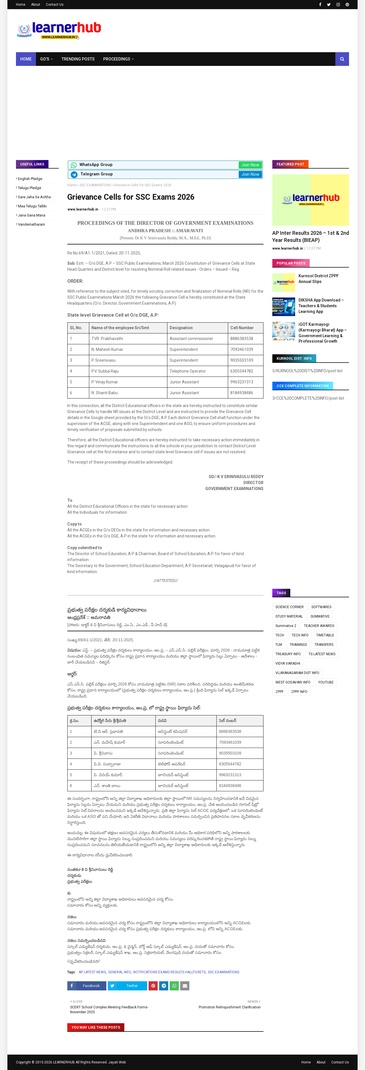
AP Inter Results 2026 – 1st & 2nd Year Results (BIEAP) (310, 236)
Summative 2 (285, 626)
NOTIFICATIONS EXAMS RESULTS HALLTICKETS (169, 972)
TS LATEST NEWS (322, 654)
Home (20, 5)
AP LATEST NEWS (92, 972)
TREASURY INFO (288, 654)
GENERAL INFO (119, 972)
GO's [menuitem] (44, 59)
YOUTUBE (326, 682)
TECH (279, 635)
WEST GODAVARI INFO (293, 682)
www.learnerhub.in (83, 209)
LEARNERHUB (64, 1062)
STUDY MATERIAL (289, 616)
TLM (278, 645)
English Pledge (30, 179)
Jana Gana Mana (31, 215)
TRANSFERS (324, 645)
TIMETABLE (325, 635)
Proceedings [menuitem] (116, 59)
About (35, 5)
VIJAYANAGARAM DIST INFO (297, 673)
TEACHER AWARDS (319, 626)
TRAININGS (298, 645)
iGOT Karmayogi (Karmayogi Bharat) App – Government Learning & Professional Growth (323, 332)
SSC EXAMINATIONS (95, 185)
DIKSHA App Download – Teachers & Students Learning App (321, 305)
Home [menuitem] (26, 59)
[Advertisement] (182, 109)
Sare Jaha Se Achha (34, 197)
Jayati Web (117, 1062)
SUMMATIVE (320, 616)
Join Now (250, 164)
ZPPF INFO (299, 692)
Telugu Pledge (29, 188)
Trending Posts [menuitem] (78, 59)
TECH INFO (300, 635)
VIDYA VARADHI (287, 664)
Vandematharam (31, 224)
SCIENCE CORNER (289, 607)
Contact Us (55, 5)
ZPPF (279, 692)
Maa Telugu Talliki (32, 206)
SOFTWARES (321, 607)
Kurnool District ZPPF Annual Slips (319, 279)
